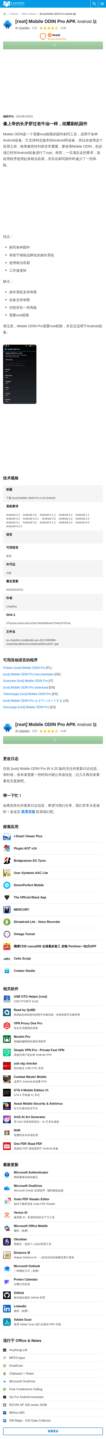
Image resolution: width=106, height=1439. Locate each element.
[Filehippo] (13, 4)
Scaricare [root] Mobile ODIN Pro (25, 680)
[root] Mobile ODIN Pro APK (56, 21)
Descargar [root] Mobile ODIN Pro (26, 707)
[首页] (4, 14)
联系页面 (28, 812)
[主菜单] (102, 4)
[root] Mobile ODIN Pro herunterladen (28, 674)
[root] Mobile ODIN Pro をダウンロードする (32, 700)
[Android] (14, 14)
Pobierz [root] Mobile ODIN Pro (24, 667)
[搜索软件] (94, 4)
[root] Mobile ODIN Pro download (25, 687)
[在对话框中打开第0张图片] (19, 374)
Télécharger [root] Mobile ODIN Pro (27, 694)
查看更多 (53, 1431)
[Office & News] (28, 14)
